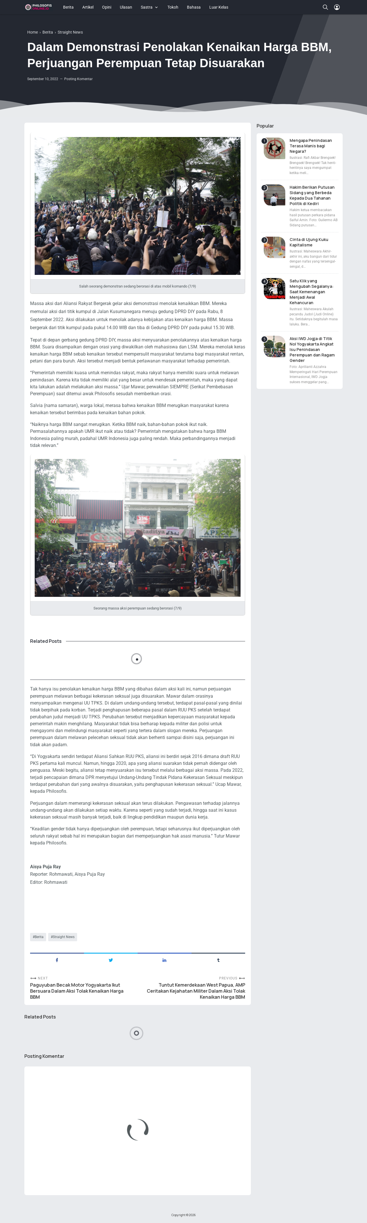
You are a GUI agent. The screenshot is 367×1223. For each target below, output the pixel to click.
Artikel (87, 7)
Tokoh (172, 7)
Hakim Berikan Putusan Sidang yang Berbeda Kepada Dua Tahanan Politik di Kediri (312, 195)
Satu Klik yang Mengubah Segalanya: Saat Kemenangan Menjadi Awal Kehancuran (311, 291)
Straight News (64, 937)
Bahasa (194, 7)
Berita (68, 7)
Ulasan (126, 7)
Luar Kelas (218, 7)
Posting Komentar (78, 79)
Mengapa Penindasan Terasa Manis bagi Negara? (311, 146)
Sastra (147, 7)
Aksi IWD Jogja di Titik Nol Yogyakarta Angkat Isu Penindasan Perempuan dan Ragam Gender (312, 349)
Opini (106, 7)
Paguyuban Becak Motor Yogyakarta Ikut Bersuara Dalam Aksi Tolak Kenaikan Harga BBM (77, 991)
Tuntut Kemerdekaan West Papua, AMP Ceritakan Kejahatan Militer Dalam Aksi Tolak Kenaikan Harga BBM (196, 991)
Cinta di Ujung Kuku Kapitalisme (309, 242)
